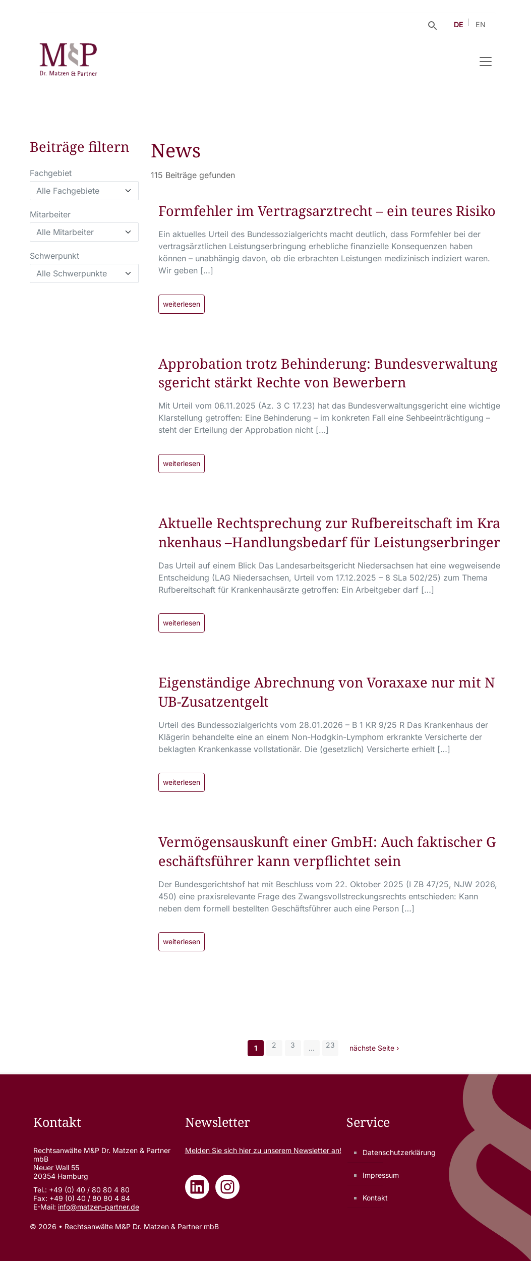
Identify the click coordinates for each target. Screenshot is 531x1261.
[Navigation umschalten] (486, 61)
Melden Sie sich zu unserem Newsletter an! (263, 1150)
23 (330, 1045)
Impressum (381, 1175)
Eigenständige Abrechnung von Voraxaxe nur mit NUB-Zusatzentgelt (326, 692)
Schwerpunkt (54, 256)
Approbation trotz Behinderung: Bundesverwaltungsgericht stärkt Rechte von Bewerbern (328, 373)
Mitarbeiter (50, 214)
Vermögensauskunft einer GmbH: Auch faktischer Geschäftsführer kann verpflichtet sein (327, 851)
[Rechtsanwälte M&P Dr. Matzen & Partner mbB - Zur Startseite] (68, 61)
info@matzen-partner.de (98, 1206)
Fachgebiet (51, 173)
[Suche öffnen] (433, 25)
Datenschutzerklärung (399, 1152)
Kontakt (375, 1197)
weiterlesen (181, 304)
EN (481, 24)
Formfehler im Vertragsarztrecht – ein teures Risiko (327, 210)
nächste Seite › (374, 1048)
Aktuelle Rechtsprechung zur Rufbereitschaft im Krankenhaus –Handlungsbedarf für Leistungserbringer (329, 532)
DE (458, 24)
